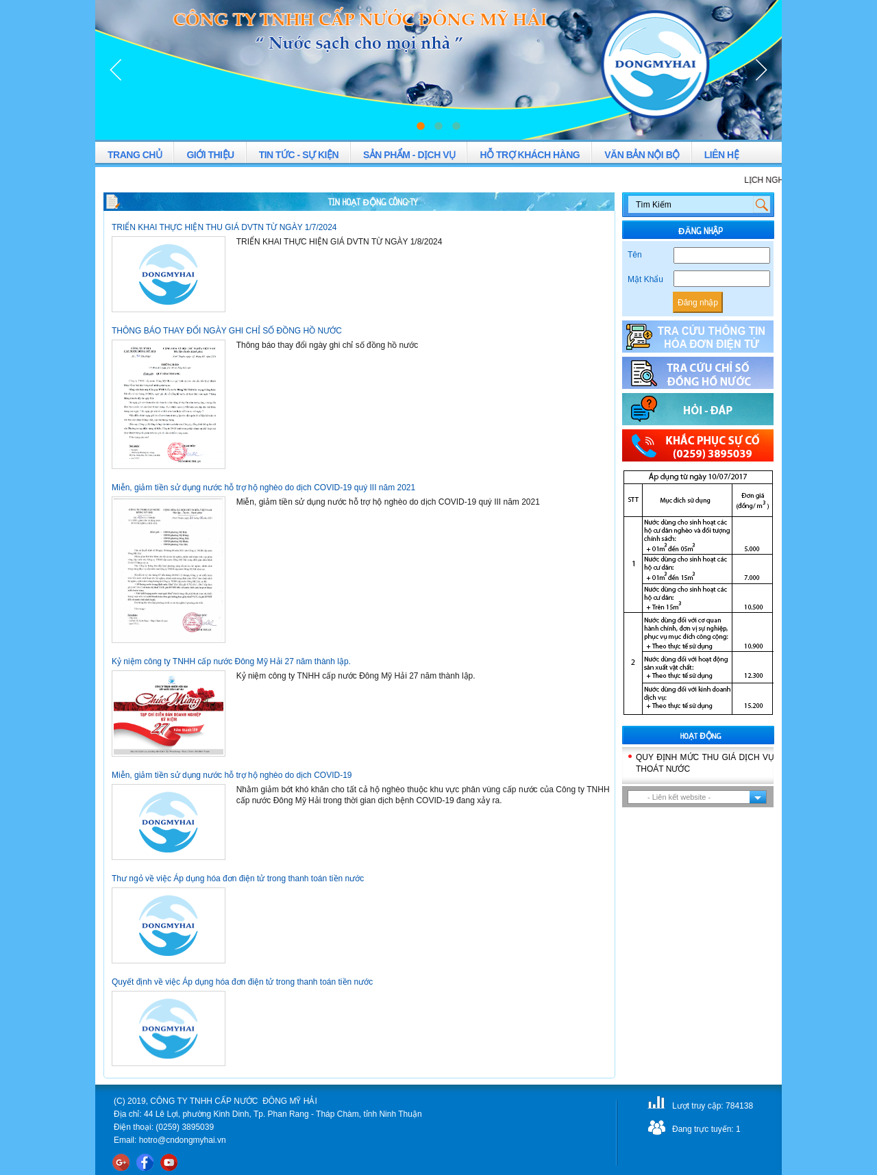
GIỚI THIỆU (210, 154)
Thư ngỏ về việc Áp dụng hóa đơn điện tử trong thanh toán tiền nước (238, 878)
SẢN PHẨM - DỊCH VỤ (409, 154)
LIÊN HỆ (721, 154)
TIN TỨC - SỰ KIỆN (298, 154)
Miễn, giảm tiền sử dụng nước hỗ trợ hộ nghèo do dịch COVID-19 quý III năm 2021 (263, 487)
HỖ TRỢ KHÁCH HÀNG (530, 154)
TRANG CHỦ (135, 154)
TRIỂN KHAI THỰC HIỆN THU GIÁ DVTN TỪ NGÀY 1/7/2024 (224, 227)
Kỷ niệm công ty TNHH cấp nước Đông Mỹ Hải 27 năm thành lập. (231, 661)
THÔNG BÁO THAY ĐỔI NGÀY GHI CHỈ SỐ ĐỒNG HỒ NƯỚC (227, 331)
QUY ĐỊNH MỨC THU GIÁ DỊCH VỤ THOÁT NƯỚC (705, 763)
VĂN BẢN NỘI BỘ (642, 154)
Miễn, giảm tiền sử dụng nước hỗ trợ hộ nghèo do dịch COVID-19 (231, 775)
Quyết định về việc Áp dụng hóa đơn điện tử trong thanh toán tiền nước (242, 982)
